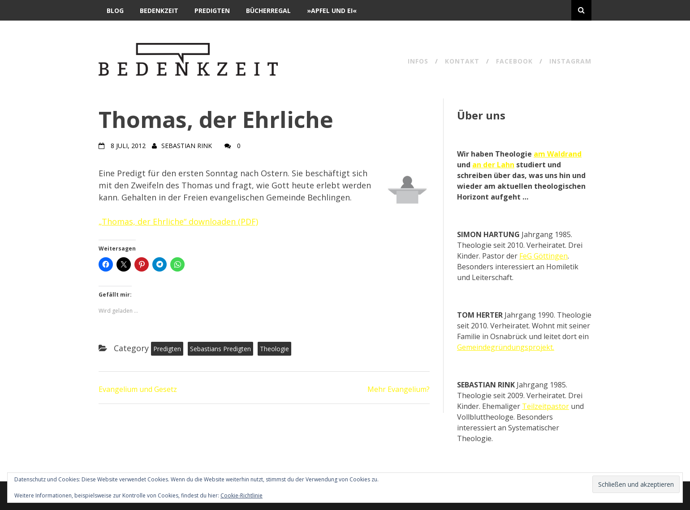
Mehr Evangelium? (398, 389)
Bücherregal (268, 10)
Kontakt (462, 61)
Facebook (514, 61)
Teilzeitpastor (545, 406)
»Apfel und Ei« (332, 10)
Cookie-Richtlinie (241, 495)
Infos (418, 61)
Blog (115, 10)
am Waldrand (558, 154)
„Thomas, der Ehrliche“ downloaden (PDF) (178, 221)
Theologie (274, 348)
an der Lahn (493, 165)
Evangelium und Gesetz (138, 389)
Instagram (570, 61)
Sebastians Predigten (220, 348)
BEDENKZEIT (159, 10)
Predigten (212, 10)
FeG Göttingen (543, 256)
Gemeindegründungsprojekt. (505, 347)
